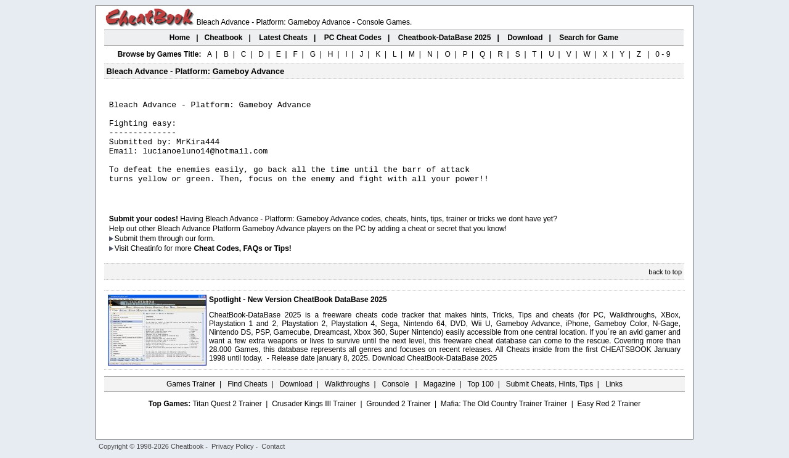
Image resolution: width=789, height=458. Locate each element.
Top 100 (480, 402)
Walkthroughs (347, 402)
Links (614, 402)
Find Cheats (247, 402)
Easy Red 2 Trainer (608, 422)
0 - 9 (662, 54)
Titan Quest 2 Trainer (226, 422)
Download (296, 402)
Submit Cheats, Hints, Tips (549, 402)
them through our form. (177, 257)
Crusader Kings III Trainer (314, 422)
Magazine (439, 402)
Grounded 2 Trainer (398, 422)
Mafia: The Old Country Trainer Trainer (504, 422)
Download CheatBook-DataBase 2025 (434, 376)
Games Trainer (190, 402)
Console (396, 402)
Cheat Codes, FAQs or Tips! (242, 267)
